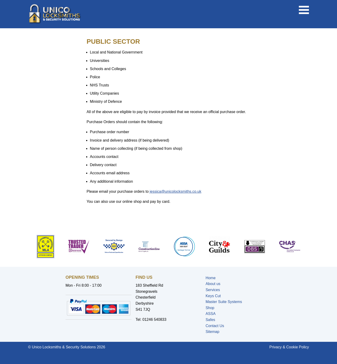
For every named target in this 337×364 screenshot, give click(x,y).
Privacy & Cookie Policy (289, 347)
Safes (210, 320)
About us (212, 284)
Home (210, 278)
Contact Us (214, 326)
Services (212, 290)
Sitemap (212, 332)
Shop (209, 308)
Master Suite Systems (223, 302)
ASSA (210, 314)
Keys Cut (213, 296)
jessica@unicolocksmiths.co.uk (175, 191)
